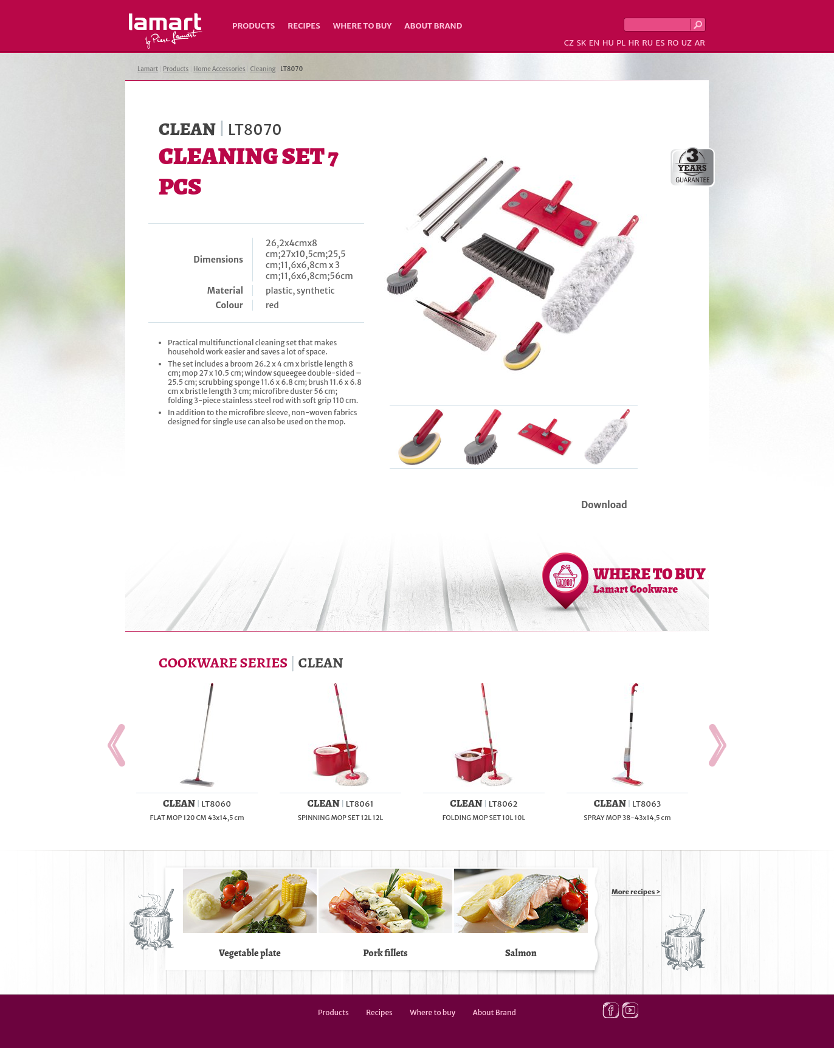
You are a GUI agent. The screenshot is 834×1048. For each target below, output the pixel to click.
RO (672, 43)
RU (647, 43)
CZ (569, 43)
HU (608, 43)
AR (699, 43)
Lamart (165, 31)
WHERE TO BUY (649, 580)
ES (660, 43)
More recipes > (636, 892)
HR (633, 43)
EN (594, 43)
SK (581, 43)
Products (253, 26)
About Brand (433, 26)
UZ (686, 43)
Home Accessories (219, 69)
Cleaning (262, 69)
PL (621, 43)
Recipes (304, 26)
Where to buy (362, 26)
